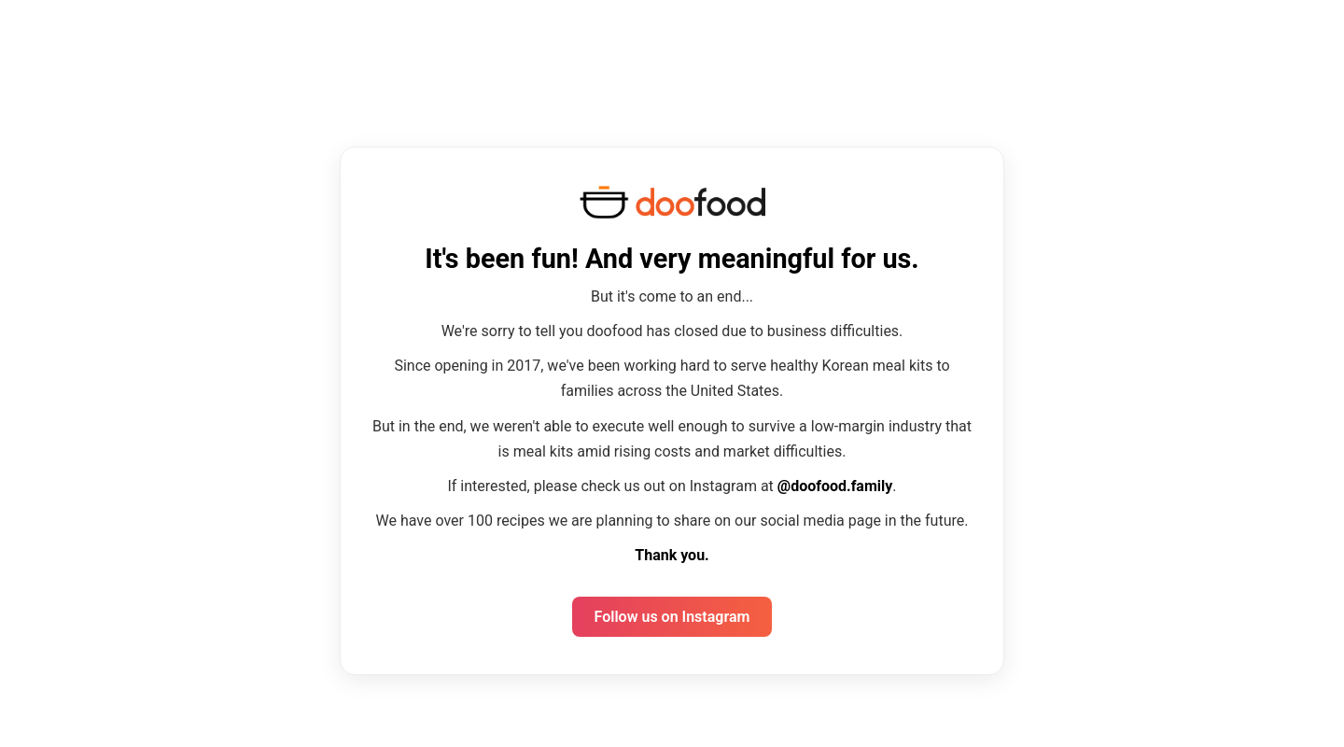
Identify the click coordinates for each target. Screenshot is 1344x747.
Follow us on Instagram (672, 617)
